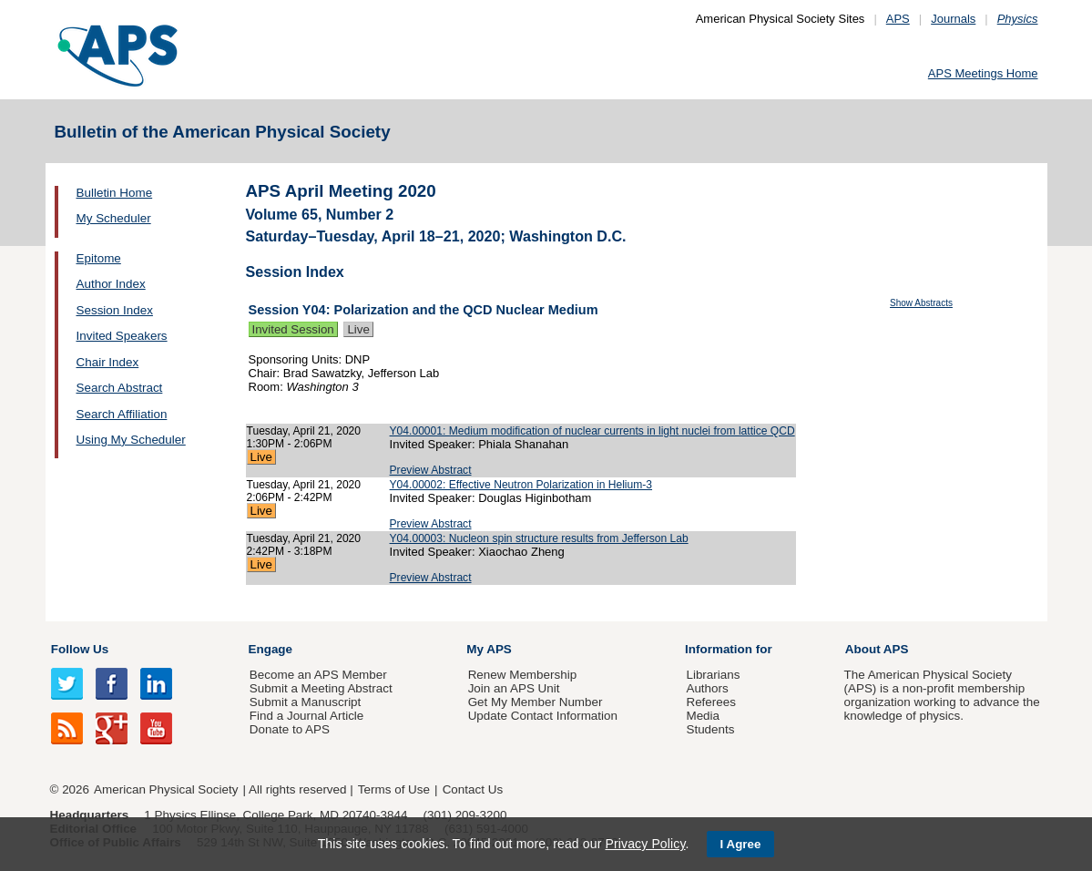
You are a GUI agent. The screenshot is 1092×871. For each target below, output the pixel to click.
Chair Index (108, 362)
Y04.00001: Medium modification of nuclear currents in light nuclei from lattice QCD (592, 431)
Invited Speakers (122, 336)
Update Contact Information (542, 715)
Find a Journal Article (306, 715)
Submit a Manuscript (305, 702)
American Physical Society (166, 789)
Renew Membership (522, 674)
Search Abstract (120, 388)
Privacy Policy (645, 843)
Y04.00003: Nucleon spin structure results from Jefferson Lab (539, 538)
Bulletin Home (115, 193)
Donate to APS (290, 729)
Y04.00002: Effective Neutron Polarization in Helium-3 (521, 484)
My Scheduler (114, 218)
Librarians (713, 674)
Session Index (115, 310)
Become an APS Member (318, 674)
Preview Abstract (431, 470)
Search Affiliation (122, 414)
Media (702, 715)
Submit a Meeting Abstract (321, 688)
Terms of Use (394, 789)
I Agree (740, 844)
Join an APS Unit (514, 688)
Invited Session (293, 329)
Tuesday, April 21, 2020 (304, 431)
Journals (953, 19)
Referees (711, 702)
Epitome (99, 258)
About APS (877, 649)
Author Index (111, 284)
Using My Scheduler (131, 439)
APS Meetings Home (983, 73)
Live (358, 329)
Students (710, 729)
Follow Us (79, 649)
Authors (707, 688)
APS (898, 19)
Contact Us (473, 789)
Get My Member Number (535, 702)
